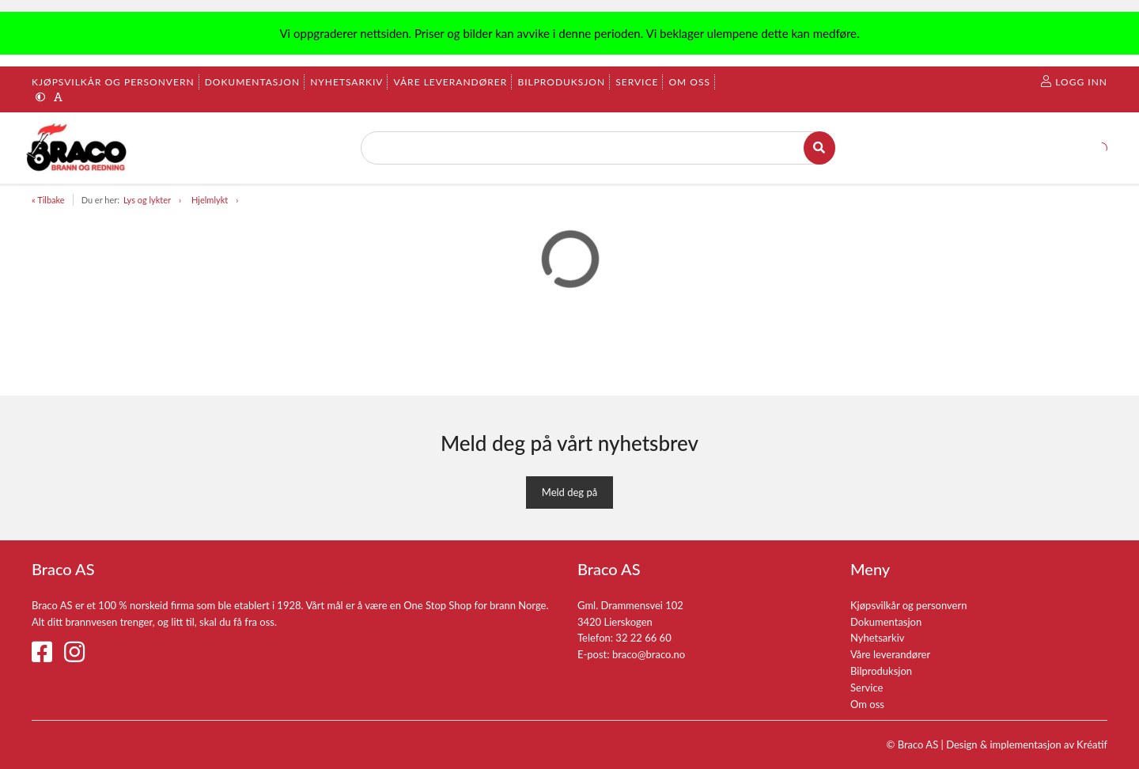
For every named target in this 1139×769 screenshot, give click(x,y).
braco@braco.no (648, 654)
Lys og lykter (147, 200)
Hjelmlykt (209, 200)
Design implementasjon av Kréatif (1026, 744)
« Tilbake (48, 200)
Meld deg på (569, 492)
